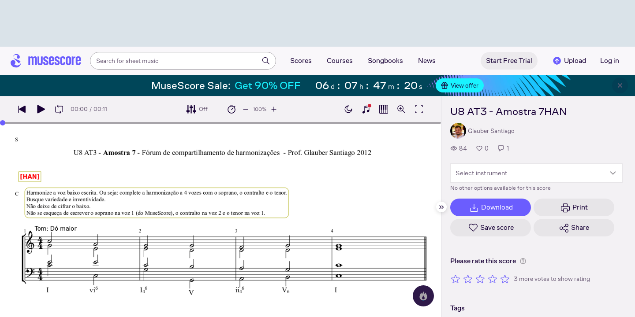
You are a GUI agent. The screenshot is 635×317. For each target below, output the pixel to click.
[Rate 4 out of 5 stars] (492, 278)
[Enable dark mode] (348, 109)
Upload (569, 60)
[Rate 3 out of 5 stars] (480, 278)
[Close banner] (620, 85)
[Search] (266, 60)
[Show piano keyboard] (366, 109)
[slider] (2, 122)
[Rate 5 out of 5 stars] (505, 278)
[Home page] (46, 61)
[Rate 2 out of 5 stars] (468, 278)
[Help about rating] (523, 261)
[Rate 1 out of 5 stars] (455, 278)
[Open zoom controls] (401, 109)
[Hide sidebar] (441, 207)
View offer (459, 85)
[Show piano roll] (383, 109)
